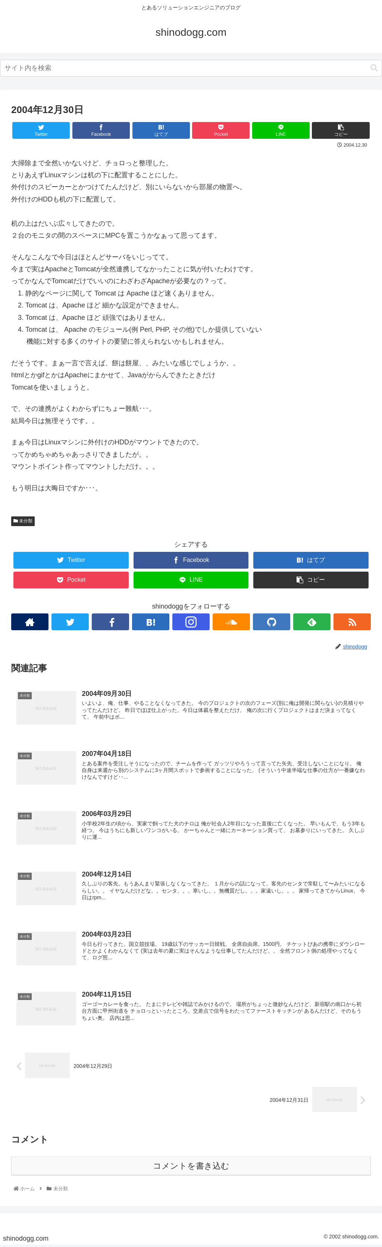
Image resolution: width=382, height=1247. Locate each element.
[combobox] (191, 68)
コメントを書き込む (191, 1168)
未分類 (22, 521)
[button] (374, 68)
